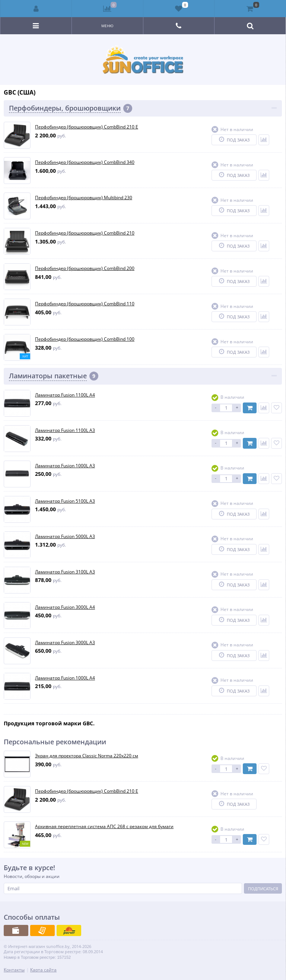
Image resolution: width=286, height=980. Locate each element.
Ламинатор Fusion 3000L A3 (65, 643)
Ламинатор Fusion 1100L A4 (65, 395)
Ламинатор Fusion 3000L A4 (65, 607)
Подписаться (263, 888)
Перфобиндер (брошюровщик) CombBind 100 (84, 339)
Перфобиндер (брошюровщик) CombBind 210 (84, 233)
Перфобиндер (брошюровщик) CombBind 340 (84, 162)
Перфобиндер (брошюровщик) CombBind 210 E (86, 127)
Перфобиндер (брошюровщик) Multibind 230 (83, 198)
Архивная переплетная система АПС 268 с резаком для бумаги (104, 827)
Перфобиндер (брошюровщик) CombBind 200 (84, 268)
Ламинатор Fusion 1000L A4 (65, 678)
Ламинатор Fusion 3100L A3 (65, 572)
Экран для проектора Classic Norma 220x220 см (86, 756)
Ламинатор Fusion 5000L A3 (65, 537)
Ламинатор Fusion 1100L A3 (65, 430)
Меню (107, 25)
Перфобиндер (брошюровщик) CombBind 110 (84, 304)
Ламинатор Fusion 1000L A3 (65, 466)
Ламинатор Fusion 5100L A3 (65, 501)
